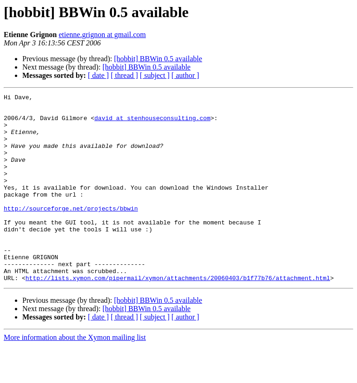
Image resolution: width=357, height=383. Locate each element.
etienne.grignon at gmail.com (102, 34)
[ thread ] (124, 75)
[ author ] (185, 75)
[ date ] (98, 75)
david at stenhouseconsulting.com (152, 123)
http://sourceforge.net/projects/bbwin (71, 232)
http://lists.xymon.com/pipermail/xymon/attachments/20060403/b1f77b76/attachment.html (178, 315)
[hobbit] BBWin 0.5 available (158, 59)
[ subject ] (155, 75)
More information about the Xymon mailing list (75, 375)
